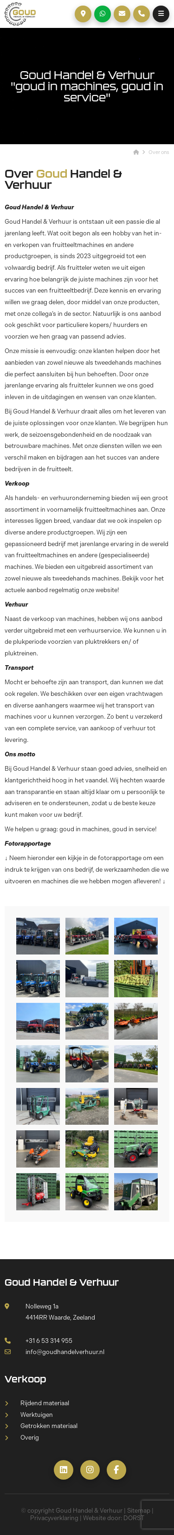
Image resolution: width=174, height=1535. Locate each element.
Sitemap (138, 1510)
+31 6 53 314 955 (38, 1340)
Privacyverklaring (54, 1518)
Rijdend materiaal (44, 1403)
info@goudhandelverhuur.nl (54, 1351)
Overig (29, 1437)
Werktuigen (36, 1414)
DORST (133, 1518)
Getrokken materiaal (48, 1425)
